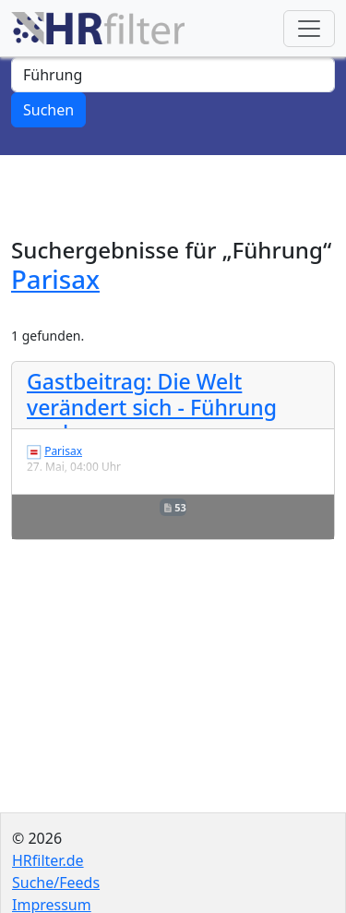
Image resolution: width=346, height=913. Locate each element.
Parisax (55, 278)
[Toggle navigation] (309, 28)
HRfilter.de (48, 860)
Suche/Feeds (56, 882)
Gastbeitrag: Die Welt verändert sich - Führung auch (152, 406)
